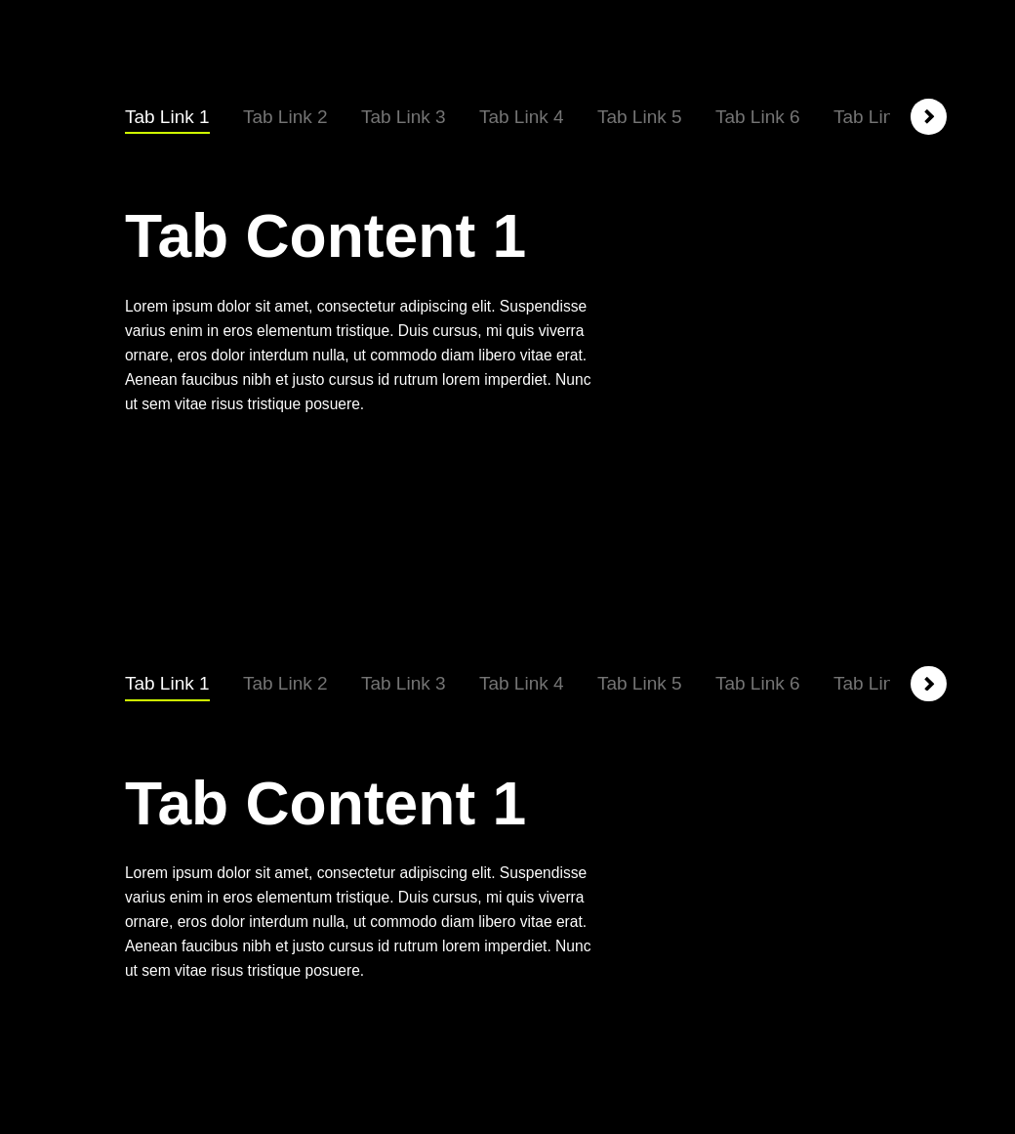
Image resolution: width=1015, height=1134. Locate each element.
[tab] (167, 118)
